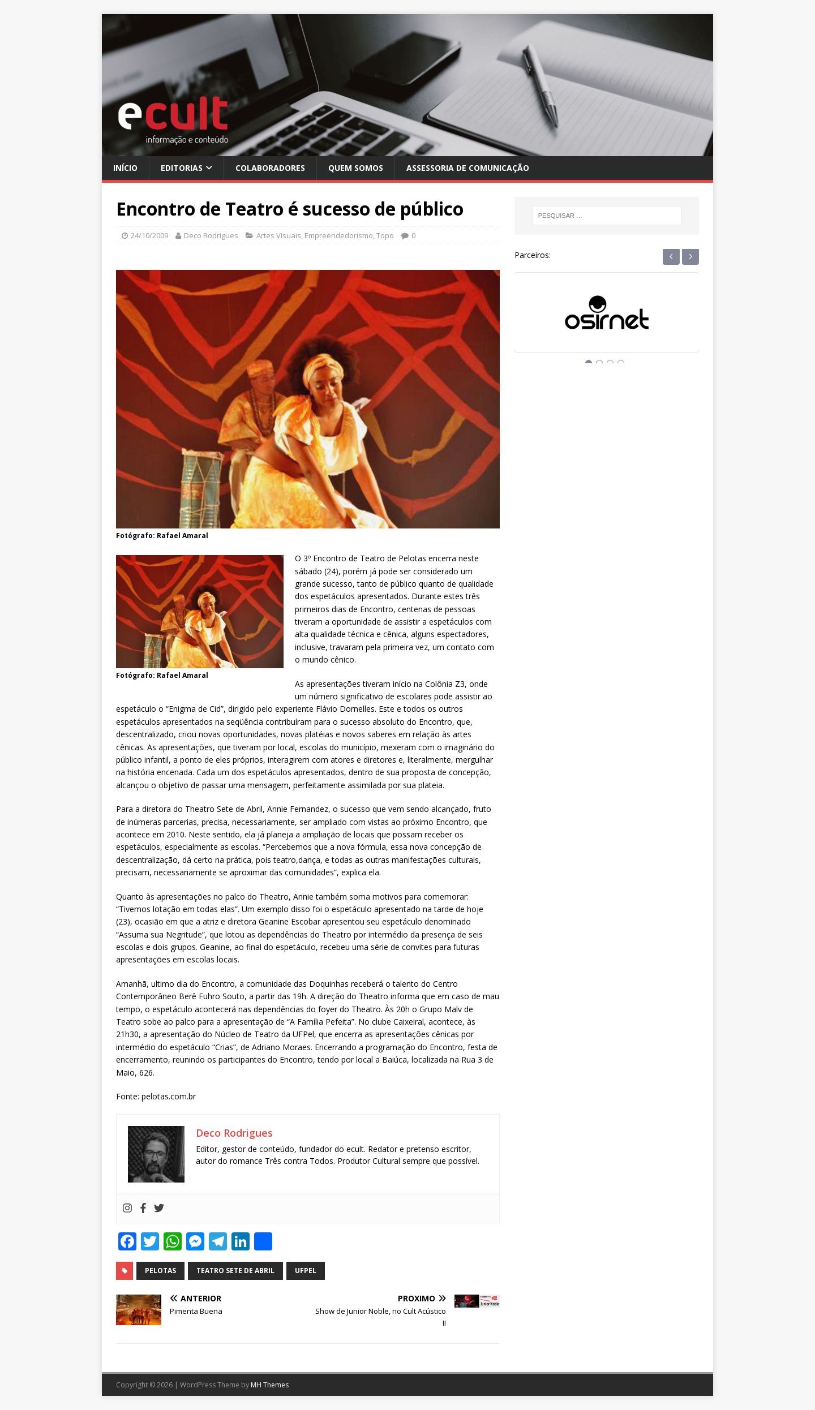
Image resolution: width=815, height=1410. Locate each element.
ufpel (305, 1270)
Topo (385, 235)
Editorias (182, 167)
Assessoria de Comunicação (467, 167)
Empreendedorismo (338, 235)
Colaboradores (270, 167)
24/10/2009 (149, 235)
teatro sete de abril (235, 1270)
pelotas (160, 1270)
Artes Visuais (278, 235)
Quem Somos (355, 167)
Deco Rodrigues (211, 235)
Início (125, 167)
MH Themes (270, 1385)
